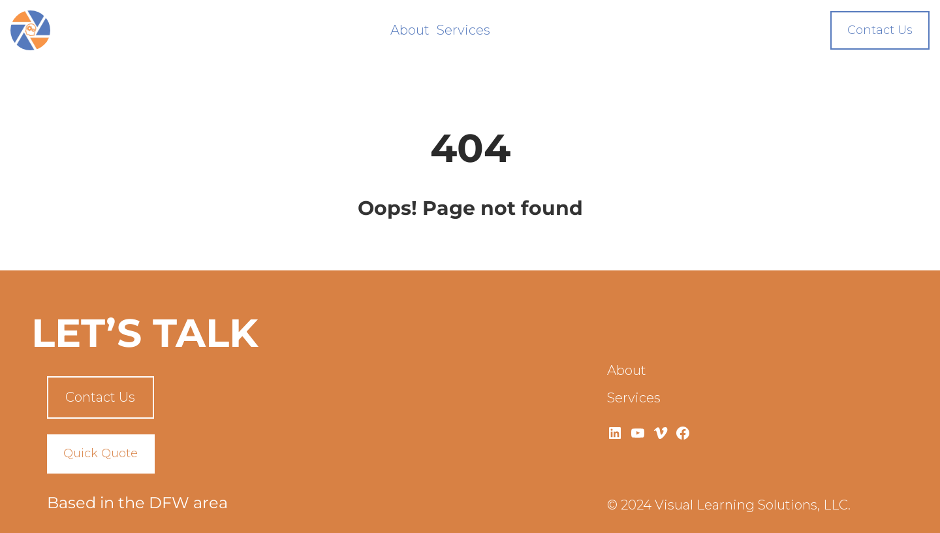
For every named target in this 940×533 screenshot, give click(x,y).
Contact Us (880, 30)
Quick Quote (100, 453)
